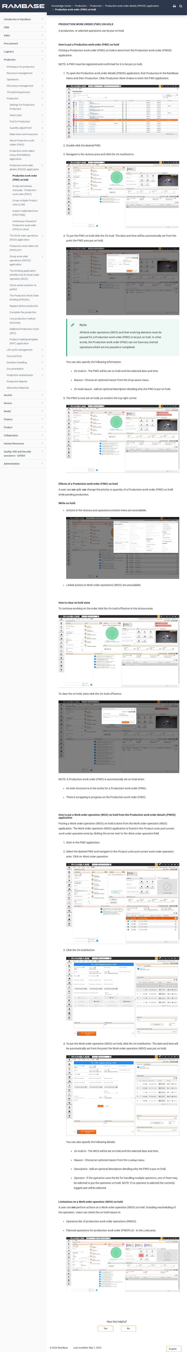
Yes (105, 1328)
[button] (180, 5)
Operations (25, 79)
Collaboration (24, 435)
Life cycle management (25, 350)
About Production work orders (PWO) (27, 142)
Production (24, 59)
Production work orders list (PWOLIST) (24, 248)
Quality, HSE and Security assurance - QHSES (24, 453)
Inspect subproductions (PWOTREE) (25, 212)
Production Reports (17, 381)
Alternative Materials (18, 387)
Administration (24, 463)
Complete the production (23, 312)
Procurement (24, 43)
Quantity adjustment (27, 128)
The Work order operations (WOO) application (27, 237)
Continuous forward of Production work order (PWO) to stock (24, 225)
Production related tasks (25, 375)
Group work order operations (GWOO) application (27, 260)
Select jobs (27, 115)
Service (24, 403)
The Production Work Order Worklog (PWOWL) (24, 297)
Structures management (25, 86)
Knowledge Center (61, 5)
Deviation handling (25, 362)
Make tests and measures (27, 134)
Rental (24, 411)
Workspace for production (21, 66)
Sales (24, 35)
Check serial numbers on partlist (23, 287)
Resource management (25, 73)
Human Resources (24, 443)
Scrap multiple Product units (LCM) (24, 202)
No (128, 1328)
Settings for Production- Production (27, 106)
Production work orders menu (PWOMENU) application (22, 154)
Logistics (24, 51)
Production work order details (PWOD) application (27, 167)
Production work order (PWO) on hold (24, 177)
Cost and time (25, 356)
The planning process (25, 92)
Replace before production (24, 306)
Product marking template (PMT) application (24, 341)
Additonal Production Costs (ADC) (24, 331)
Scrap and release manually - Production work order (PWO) (24, 190)
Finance (24, 419)
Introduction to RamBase (24, 19)
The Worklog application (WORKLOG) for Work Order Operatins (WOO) (24, 274)
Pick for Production (27, 122)
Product (24, 427)
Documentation (25, 369)
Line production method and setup (22, 320)
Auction (24, 395)
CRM (24, 27)
